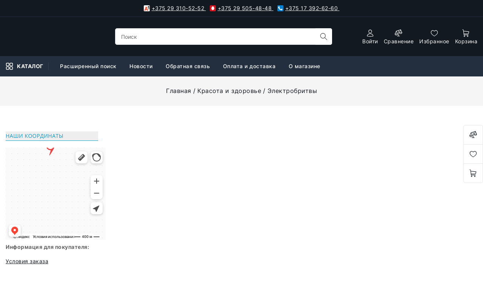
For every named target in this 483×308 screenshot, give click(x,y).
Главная (178, 91)
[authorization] (370, 36)
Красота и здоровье (229, 91)
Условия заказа (27, 261)
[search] (323, 36)
